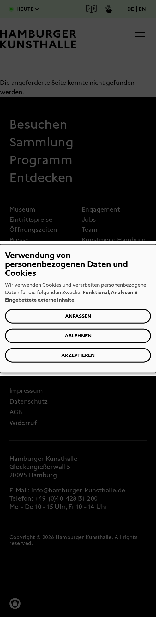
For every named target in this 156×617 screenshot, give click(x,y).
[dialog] (78, 308)
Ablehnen (78, 335)
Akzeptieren (78, 355)
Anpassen (78, 316)
